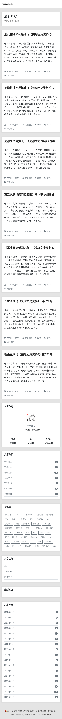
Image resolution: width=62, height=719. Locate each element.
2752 (39, 231)
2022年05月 (9, 628)
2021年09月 (9, 670)
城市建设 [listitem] (24, 537)
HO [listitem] (13, 546)
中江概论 (10, 76)
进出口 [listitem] (14, 537)
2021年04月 (9, 697)
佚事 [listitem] (39, 542)
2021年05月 (9, 692)
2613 (39, 338)
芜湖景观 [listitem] (25, 524)
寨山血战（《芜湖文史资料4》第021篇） (29, 354)
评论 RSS (8, 577)
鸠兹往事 (10, 289)
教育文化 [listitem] (29, 528)
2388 (39, 178)
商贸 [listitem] (7, 537)
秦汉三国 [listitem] (8, 515)
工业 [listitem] (48, 533)
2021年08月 (9, 676)
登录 (6, 566)
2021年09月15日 (13, 178)
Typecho (26, 714)
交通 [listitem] (50, 537)
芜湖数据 (8, 483)
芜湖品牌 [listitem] (39, 519)
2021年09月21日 (13, 71)
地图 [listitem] (14, 519)
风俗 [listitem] (31, 519)
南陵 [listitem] (7, 542)
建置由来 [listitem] (34, 537)
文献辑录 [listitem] (15, 542)
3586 (39, 125)
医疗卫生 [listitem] (8, 533)
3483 (39, 71)
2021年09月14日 (13, 231)
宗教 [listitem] (37, 546)
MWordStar (46, 714)
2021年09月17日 (13, 125)
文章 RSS (8, 571)
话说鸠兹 (7, 4)
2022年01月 (9, 649)
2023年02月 (9, 617)
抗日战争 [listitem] (28, 546)
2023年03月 (9, 612)
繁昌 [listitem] (43, 537)
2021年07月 (9, 681)
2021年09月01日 (13, 391)
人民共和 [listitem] (22, 519)
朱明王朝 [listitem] (46, 524)
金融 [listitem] (19, 546)
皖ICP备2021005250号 (46, 711)
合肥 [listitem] (7, 546)
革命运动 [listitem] (49, 528)
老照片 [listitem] (24, 542)
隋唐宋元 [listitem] (29, 515)
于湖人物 (10, 182)
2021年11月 (9, 660)
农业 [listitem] (41, 533)
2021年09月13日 (13, 285)
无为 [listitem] (7, 519)
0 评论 (49, 71)
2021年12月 (9, 655)
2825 (39, 391)
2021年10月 (9, 665)
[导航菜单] (58, 4)
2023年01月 (9, 623)
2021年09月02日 (13, 338)
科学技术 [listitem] (45, 546)
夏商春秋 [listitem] (8, 528)
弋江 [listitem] (32, 542)
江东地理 (8, 478)
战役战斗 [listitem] (19, 533)
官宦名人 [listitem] (39, 528)
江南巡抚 (28, 71)
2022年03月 (9, 639)
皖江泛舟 (8, 488)
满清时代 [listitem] (39, 515)
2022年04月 (9, 633)
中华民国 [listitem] (19, 515)
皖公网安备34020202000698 (20, 711)
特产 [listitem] (48, 519)
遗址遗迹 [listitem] (49, 515)
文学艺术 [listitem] (8, 524)
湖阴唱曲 (8, 494)
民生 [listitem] (34, 533)
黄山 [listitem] (54, 546)
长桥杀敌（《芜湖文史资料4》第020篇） (29, 301)
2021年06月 (9, 686)
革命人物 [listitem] (36, 524)
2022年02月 (9, 644)
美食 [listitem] (17, 524)
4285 (39, 285)
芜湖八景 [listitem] (19, 528)
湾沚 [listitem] (27, 533)
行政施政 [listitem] (48, 542)
